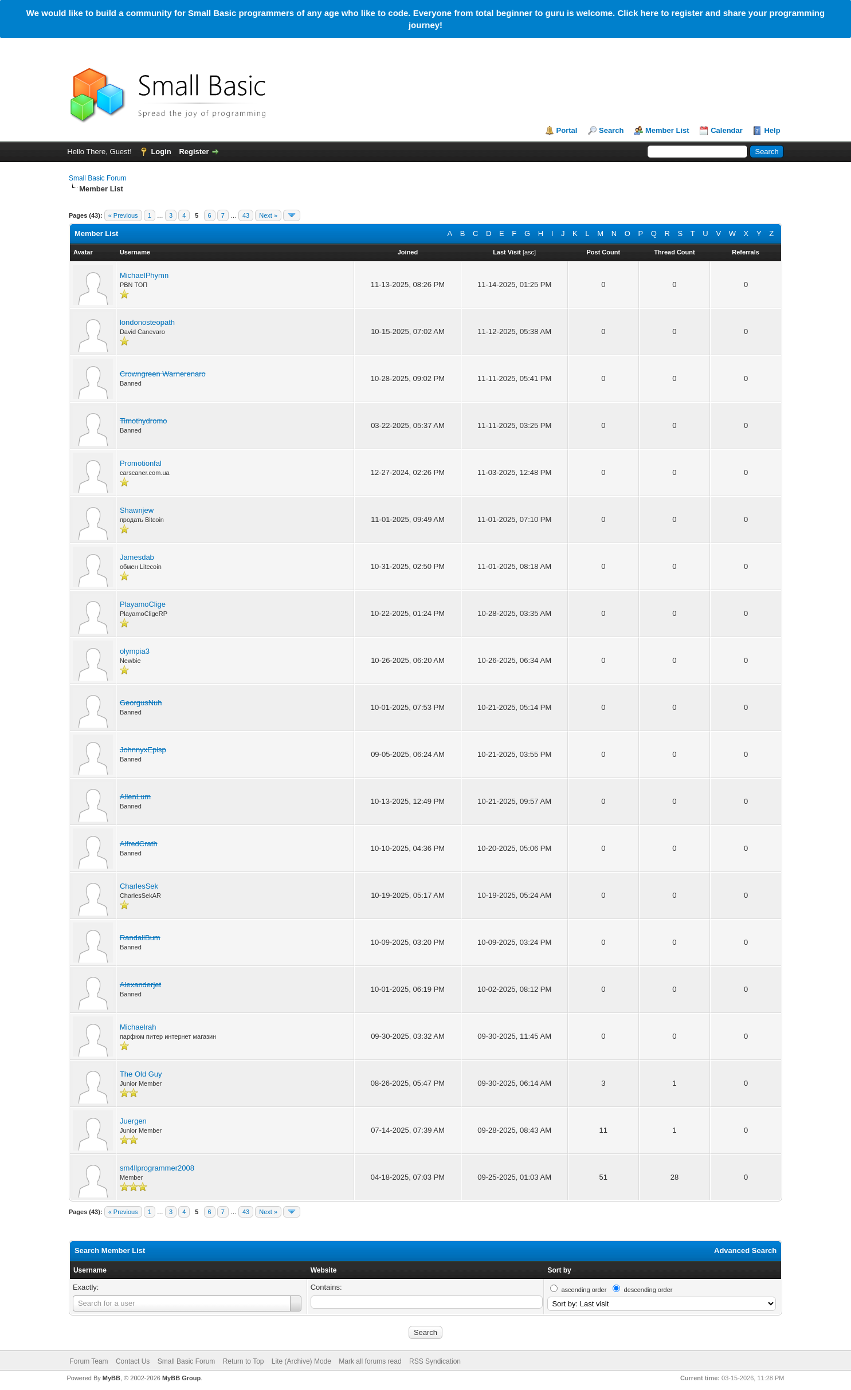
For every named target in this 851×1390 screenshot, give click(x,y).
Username (90, 1270)
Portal (567, 130)
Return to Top (243, 1361)
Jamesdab (137, 557)
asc (529, 252)
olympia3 (135, 651)
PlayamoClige (143, 604)
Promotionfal (141, 463)
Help (772, 130)
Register (194, 151)
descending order (648, 1289)
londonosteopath (147, 322)
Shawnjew (137, 510)
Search (611, 130)
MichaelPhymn (144, 275)
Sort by (559, 1270)
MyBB (111, 1378)
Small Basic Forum (98, 178)
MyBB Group (181, 1378)
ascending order (583, 1289)
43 (245, 215)
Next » (268, 215)
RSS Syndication (435, 1361)
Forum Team (88, 1361)
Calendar (727, 130)
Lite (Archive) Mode (301, 1361)
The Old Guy (141, 1074)
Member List (667, 130)
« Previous (123, 215)
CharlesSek (139, 886)
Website (324, 1270)
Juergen (133, 1121)
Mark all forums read (370, 1361)
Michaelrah (138, 1027)
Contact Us (133, 1361)
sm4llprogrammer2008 (157, 1168)
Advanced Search (745, 1250)
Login (161, 151)
